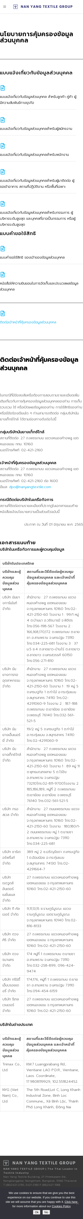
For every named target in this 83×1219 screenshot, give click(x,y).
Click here (71, 1201)
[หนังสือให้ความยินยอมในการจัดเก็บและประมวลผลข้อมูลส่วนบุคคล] (2, 274)
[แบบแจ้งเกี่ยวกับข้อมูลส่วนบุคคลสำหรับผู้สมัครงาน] (2, 120)
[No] (77, 1203)
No (46, 1212)
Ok (37, 1212)
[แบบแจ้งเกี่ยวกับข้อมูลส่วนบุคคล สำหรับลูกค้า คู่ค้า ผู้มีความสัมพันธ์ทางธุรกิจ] (2, 88)
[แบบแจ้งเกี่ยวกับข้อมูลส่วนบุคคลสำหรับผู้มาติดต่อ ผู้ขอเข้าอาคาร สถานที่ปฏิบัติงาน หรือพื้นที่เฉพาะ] (2, 171)
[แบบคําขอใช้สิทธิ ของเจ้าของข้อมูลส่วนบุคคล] (2, 248)
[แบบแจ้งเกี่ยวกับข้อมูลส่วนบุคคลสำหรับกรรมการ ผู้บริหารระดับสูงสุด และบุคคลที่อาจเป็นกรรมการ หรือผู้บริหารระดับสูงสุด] (2, 203)
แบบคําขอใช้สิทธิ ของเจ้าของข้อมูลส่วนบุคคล (32, 257)
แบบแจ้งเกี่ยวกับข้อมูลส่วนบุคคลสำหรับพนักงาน (34, 154)
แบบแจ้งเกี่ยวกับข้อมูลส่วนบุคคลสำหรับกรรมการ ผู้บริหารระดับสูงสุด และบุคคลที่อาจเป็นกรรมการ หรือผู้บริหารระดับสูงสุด (37, 218)
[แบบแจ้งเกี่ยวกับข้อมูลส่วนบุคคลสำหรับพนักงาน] (2, 145)
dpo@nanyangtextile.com (30, 487)
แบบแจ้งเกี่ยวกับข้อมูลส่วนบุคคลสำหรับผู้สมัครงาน (36, 128)
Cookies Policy (61, 1206)
